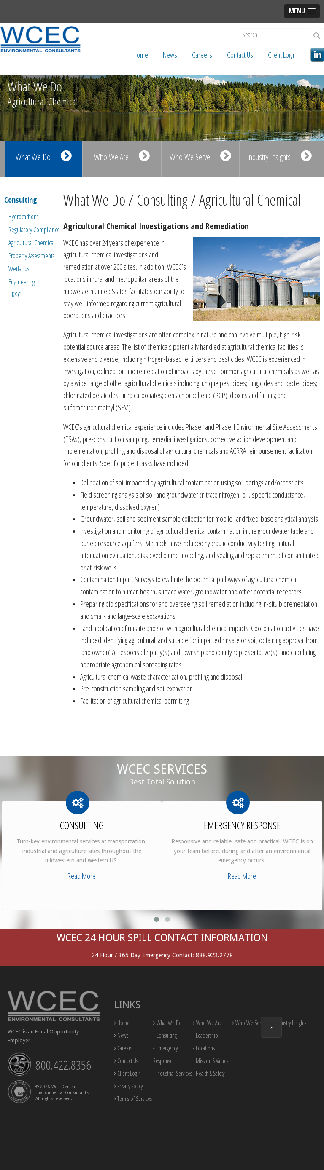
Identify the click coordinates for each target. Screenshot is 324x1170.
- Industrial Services (172, 1073)
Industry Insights (279, 156)
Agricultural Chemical (31, 242)
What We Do (44, 156)
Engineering (21, 281)
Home (140, 55)
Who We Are (122, 156)
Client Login (282, 55)
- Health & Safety (208, 1073)
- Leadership (205, 1035)
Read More (82, 876)
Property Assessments (31, 255)
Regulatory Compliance (34, 229)
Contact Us (240, 55)
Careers (202, 55)
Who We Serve (200, 156)
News (170, 55)
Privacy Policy (128, 1086)
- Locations (204, 1048)
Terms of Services (133, 1099)
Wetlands (18, 268)
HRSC (14, 295)
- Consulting (165, 1035)
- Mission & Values (210, 1061)
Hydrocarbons (23, 216)
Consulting (20, 200)
